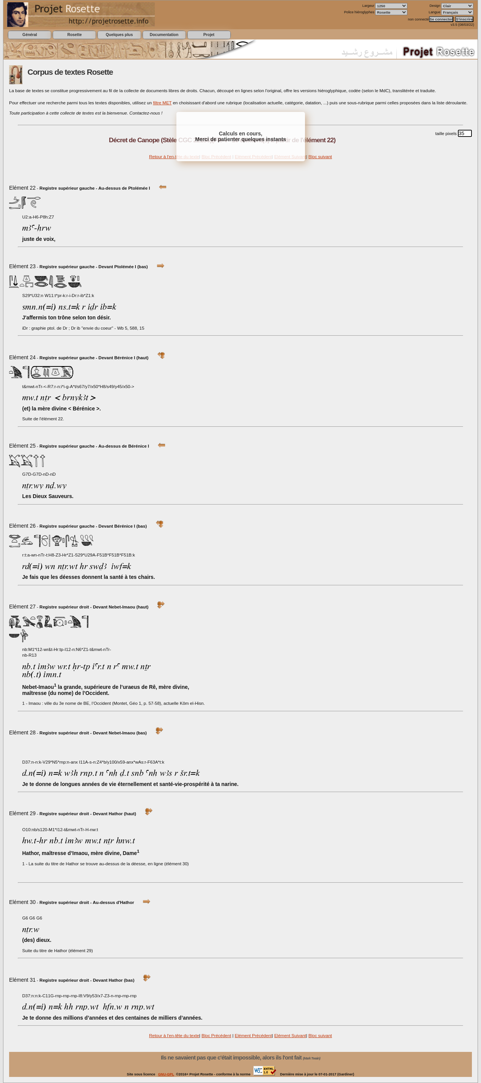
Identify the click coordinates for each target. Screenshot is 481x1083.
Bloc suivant (320, 156)
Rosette (74, 35)
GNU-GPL (166, 1074)
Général (29, 35)
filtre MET (162, 103)
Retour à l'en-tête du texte (174, 156)
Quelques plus (119, 35)
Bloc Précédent (216, 1035)
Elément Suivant (290, 1035)
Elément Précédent (253, 1035)
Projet (208, 35)
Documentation (164, 35)
